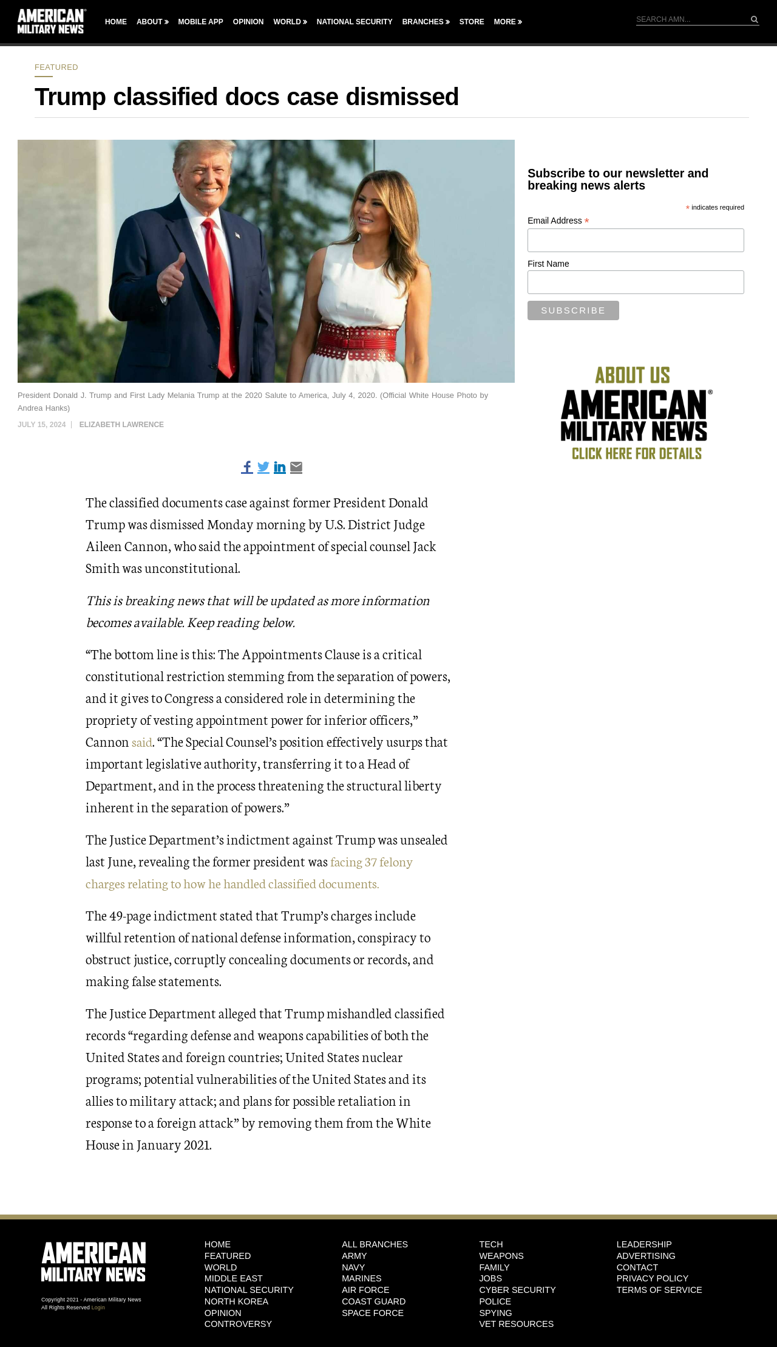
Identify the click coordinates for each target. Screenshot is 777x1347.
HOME (218, 1244)
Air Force (365, 1289)
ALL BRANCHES (375, 1244)
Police (495, 1301)
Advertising (646, 1255)
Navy (353, 1267)
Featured (56, 67)
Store (472, 22)
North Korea (236, 1301)
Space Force (373, 1312)
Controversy (238, 1323)
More (505, 22)
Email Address (558, 221)
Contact (637, 1267)
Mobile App (200, 22)
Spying (495, 1312)
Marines (362, 1278)
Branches (423, 22)
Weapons (501, 1255)
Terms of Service (659, 1289)
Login (98, 1307)
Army (354, 1255)
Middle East (234, 1278)
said (143, 741)
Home (116, 22)
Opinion (248, 22)
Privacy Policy (653, 1278)
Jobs (490, 1278)
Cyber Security (517, 1289)
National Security (355, 22)
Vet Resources (516, 1323)
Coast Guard (373, 1301)
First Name (548, 264)
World (286, 22)
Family (494, 1267)
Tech (491, 1244)
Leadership (644, 1244)
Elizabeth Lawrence (122, 424)
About (150, 22)
